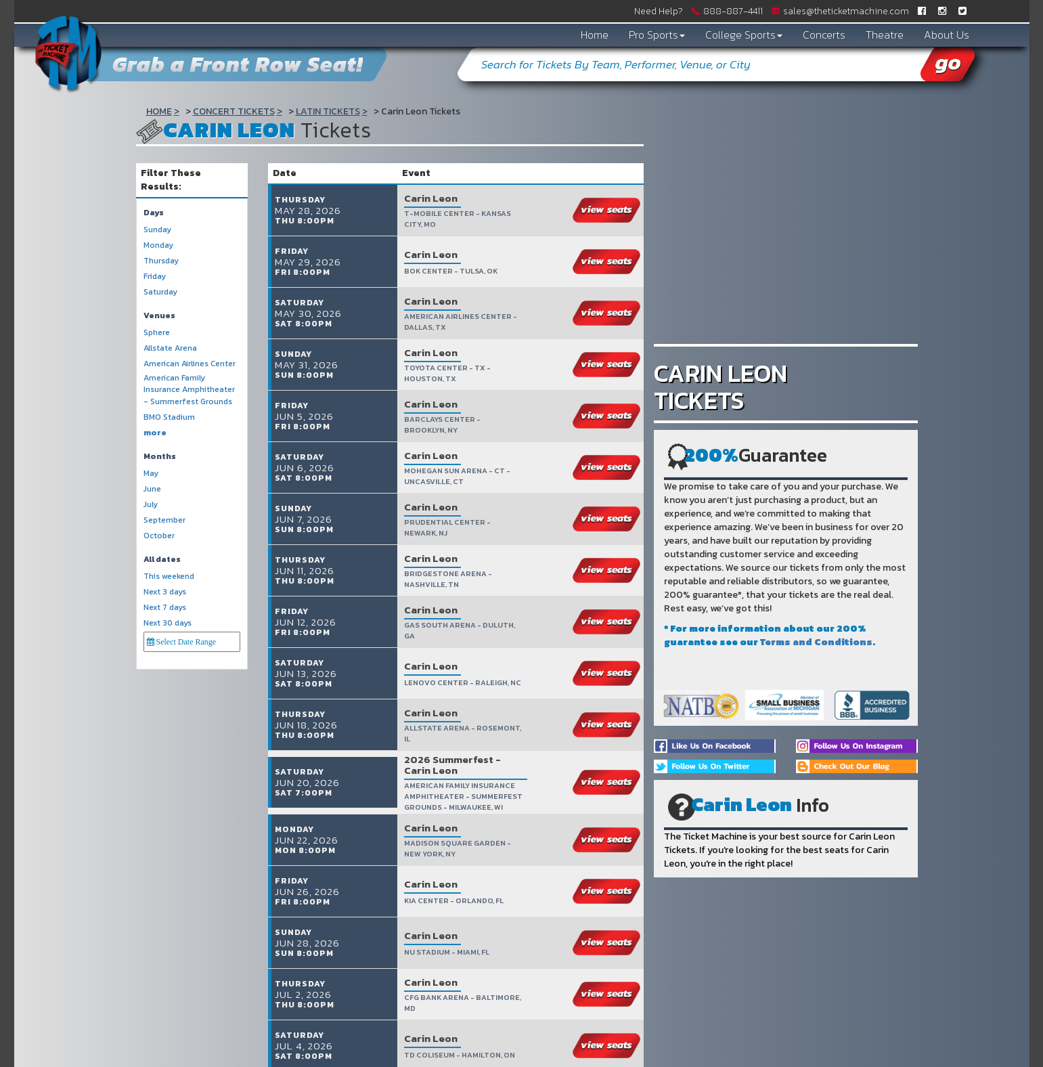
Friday (154, 276)
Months (159, 456)
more (155, 433)
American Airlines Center (189, 364)
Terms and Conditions (816, 642)
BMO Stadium (169, 417)
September (164, 520)
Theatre (885, 34)
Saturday (160, 292)
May (150, 473)
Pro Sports (657, 34)
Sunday (157, 230)
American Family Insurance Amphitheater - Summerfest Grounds (189, 389)
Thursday (161, 261)
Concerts (824, 34)
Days (153, 213)
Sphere (156, 333)
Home (594, 34)
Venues (159, 316)
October (159, 536)
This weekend (168, 576)
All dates (162, 559)
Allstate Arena (170, 348)
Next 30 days (167, 623)
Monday (158, 245)
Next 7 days (164, 607)
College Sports (743, 34)
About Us (946, 34)
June (152, 489)
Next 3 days (164, 592)
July (150, 504)
